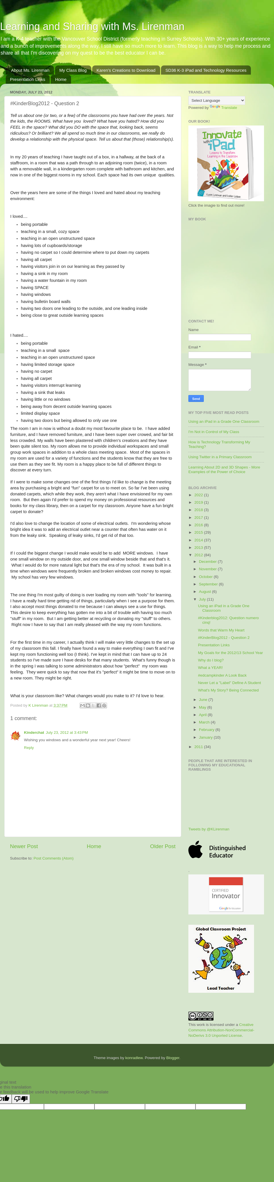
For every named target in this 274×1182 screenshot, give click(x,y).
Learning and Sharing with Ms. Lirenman (92, 26)
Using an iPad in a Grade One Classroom (223, 421)
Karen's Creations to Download (125, 70)
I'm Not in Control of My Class (213, 432)
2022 (199, 495)
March (205, 722)
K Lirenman (39, 705)
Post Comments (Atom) (54, 858)
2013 (199, 547)
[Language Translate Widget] (216, 100)
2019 (199, 502)
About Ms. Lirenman (30, 70)
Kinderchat (34, 732)
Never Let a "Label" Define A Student (229, 683)
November (208, 569)
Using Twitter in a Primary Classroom (220, 457)
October (206, 577)
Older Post (163, 846)
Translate (223, 107)
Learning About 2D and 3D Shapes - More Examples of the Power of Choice (224, 469)
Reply (29, 748)
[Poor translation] (21, 1099)
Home (61, 79)
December (208, 561)
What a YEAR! (210, 667)
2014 (199, 540)
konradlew (134, 1058)
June (203, 699)
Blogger (172, 1058)
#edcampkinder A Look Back (222, 675)
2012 (199, 555)
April (203, 715)
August (205, 591)
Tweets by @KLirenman (208, 829)
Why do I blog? (211, 660)
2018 (199, 510)
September (209, 584)
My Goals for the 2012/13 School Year (230, 653)
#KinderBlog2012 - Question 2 (224, 637)
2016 (199, 525)
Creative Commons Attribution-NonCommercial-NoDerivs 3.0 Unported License (221, 1030)
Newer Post (24, 846)
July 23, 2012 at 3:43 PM (67, 732)
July (203, 599)
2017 (199, 517)
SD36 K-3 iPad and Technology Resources (205, 70)
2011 (199, 747)
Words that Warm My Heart (221, 630)
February (207, 729)
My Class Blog (73, 70)
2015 (199, 532)
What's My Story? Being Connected (228, 690)
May (203, 707)
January (206, 737)
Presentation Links (27, 79)
